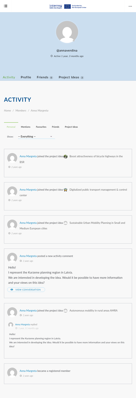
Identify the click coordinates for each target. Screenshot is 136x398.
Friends (45, 77)
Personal (11, 127)
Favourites (41, 127)
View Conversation (28, 289)
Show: (10, 136)
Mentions (25, 127)
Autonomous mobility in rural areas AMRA (94, 310)
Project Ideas (71, 77)
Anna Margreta (28, 156)
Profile (26, 77)
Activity (9, 77)
